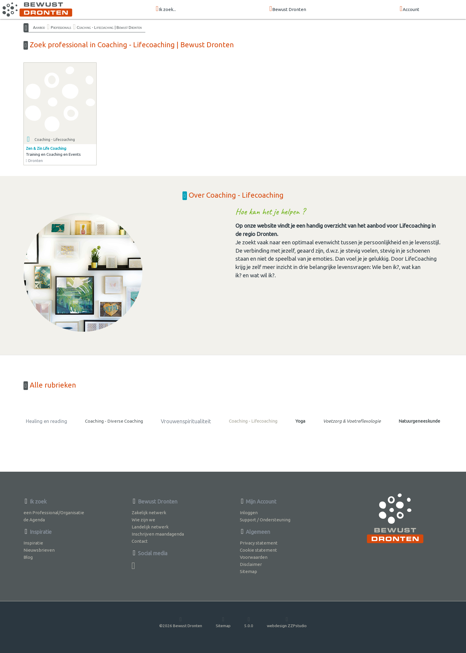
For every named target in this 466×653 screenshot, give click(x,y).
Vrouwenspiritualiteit (186, 421)
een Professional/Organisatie (53, 512)
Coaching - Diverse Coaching (114, 421)
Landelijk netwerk (150, 526)
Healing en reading (46, 421)
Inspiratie (33, 542)
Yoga (300, 421)
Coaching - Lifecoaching (253, 421)
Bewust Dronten (288, 9)
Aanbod (39, 27)
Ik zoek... (166, 9)
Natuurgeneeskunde (419, 421)
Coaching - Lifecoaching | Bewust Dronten (109, 27)
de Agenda (34, 519)
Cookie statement (258, 550)
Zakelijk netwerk (149, 512)
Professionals (61, 27)
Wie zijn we (143, 519)
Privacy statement (259, 542)
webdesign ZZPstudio (287, 622)
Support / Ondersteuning (265, 519)
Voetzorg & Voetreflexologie (352, 421)
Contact (140, 541)
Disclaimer (251, 564)
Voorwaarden (253, 557)
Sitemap (248, 571)
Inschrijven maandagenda (158, 533)
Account (409, 9)
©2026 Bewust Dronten (180, 622)
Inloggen (249, 512)
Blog (28, 557)
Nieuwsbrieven (39, 550)
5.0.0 (248, 622)
